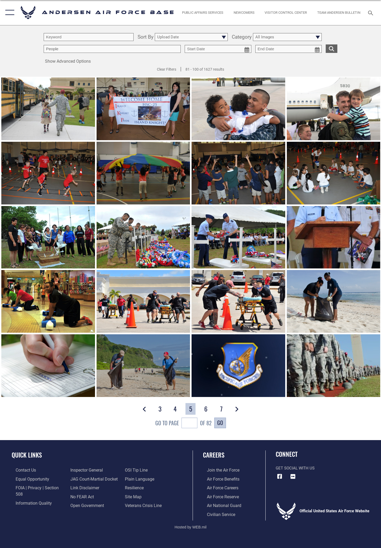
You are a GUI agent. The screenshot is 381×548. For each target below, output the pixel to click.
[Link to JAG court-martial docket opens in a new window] (92, 470)
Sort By (145, 37)
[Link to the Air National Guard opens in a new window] (219, 504)
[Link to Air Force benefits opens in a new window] (218, 478)
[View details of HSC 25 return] (143, 109)
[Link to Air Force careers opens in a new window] (218, 487)
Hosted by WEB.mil (191, 526)
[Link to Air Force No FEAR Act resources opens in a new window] (80, 487)
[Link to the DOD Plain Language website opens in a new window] (139, 470)
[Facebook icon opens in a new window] (280, 477)
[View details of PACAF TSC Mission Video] (238, 366)
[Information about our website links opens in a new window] (83, 478)
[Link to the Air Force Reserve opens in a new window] (218, 496)
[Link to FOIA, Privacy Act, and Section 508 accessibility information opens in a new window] (36, 487)
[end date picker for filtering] (288, 49)
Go (220, 423)
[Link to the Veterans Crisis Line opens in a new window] (144, 496)
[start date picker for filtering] (218, 49)
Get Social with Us (295, 468)
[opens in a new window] (202, 12)
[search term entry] (89, 37)
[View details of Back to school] (48, 109)
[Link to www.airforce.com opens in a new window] (218, 470)
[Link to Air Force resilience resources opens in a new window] (135, 478)
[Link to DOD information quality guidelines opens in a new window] (29, 496)
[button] (8, 12)
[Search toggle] (371, 12)
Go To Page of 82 (183, 423)
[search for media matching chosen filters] (331, 48)
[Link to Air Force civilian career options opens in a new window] (216, 513)
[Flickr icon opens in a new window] (293, 477)
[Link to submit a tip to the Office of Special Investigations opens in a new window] (79, 504)
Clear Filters (166, 69)
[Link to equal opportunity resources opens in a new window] (27, 478)
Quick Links (27, 454)
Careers (213, 454)
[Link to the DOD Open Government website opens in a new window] (85, 496)
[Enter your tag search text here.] (112, 49)
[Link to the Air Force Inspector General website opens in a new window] (27, 504)
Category (242, 37)
